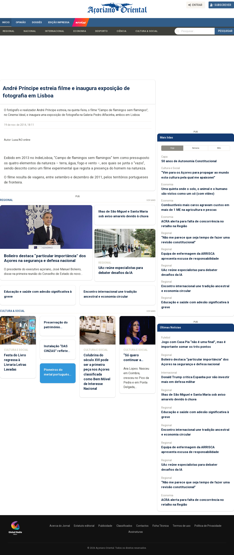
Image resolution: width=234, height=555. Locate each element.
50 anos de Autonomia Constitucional (189, 161)
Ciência (121, 31)
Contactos (142, 525)
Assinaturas (135, 531)
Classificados (124, 525)
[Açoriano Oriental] (15, 535)
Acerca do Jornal (60, 525)
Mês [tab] (219, 148)
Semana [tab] (195, 148)
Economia (79, 31)
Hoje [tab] (172, 148)
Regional (8, 31)
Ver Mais (150, 200)
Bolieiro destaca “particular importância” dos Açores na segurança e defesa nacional (45, 258)
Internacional (54, 31)
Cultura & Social (146, 31)
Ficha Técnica (161, 525)
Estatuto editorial (84, 525)
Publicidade (105, 525)
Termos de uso (182, 525)
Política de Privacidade (207, 525)
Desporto (101, 31)
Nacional (30, 31)
